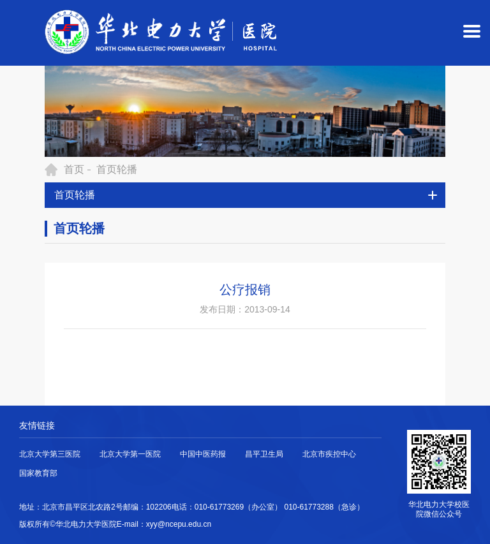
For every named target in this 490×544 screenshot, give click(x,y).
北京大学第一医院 (130, 454)
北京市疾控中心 (329, 454)
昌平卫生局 (264, 454)
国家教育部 (38, 473)
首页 (74, 169)
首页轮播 (116, 169)
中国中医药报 (203, 454)
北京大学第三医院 (49, 454)
